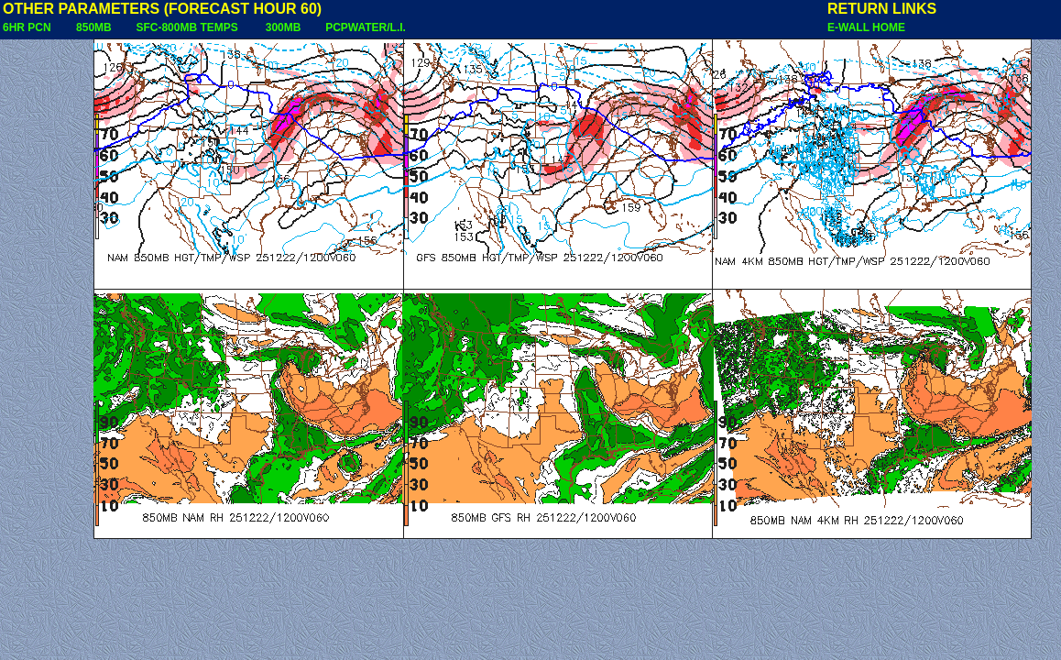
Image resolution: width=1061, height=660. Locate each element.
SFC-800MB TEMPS (186, 27)
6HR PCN (27, 27)
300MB (283, 27)
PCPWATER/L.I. (365, 27)
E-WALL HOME (866, 27)
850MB (94, 27)
